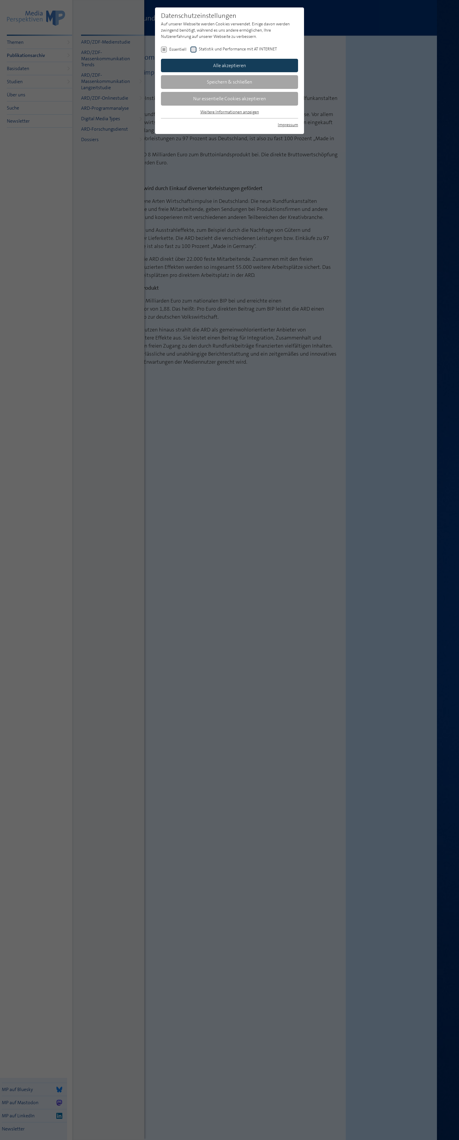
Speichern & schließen (229, 82)
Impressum (288, 124)
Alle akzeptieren (229, 65)
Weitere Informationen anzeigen (229, 112)
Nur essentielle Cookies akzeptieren (229, 98)
